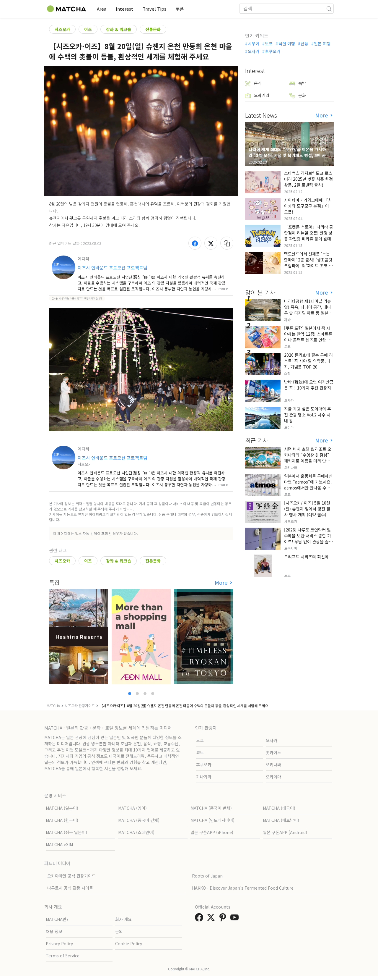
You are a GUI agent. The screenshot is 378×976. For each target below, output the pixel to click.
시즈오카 (62, 29)
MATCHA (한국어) (62, 820)
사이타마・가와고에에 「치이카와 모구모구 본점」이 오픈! (308, 206)
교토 (200, 752)
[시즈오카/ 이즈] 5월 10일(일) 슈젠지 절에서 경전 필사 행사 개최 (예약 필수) (307, 509)
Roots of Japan (207, 876)
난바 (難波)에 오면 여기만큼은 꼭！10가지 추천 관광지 (308, 385)
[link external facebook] (200, 918)
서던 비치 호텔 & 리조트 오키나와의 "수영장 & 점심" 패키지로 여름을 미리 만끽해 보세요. (309, 458)
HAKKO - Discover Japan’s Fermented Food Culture (243, 888)
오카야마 (273, 777)
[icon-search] (329, 8)
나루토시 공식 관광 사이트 (70, 888)
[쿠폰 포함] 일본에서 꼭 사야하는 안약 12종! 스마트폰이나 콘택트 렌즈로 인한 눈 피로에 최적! (308, 337)
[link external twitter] (212, 918)
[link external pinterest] (224, 918)
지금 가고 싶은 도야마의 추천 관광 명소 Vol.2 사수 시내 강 (307, 415)
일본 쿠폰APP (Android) (285, 832)
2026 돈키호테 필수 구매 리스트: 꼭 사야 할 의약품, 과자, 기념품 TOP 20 (308, 361)
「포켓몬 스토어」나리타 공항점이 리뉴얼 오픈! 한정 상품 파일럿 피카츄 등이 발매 (308, 233)
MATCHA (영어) (132, 808)
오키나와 (273, 764)
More (222, 582)
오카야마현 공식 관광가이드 (71, 876)
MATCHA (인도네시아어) (212, 820)
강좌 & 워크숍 (118, 29)
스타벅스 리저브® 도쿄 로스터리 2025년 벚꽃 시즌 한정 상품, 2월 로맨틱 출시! (308, 179)
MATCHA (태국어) (279, 808)
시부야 (253, 43)
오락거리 (257, 95)
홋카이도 (273, 752)
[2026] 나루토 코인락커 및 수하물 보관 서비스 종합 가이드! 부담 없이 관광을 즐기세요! (308, 538)
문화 (297, 95)
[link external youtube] (235, 918)
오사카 (253, 51)
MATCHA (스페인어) (136, 832)
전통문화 (153, 29)
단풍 (304, 43)
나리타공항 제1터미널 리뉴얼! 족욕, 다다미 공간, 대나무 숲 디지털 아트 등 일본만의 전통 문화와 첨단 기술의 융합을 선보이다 (308, 313)
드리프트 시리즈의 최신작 (306, 557)
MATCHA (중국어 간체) (138, 820)
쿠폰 (180, 9)
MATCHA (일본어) (62, 808)
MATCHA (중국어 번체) (211, 808)
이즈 (88, 29)
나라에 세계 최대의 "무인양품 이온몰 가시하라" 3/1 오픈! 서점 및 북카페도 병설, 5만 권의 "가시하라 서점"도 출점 (289, 155)
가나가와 (203, 777)
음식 (253, 83)
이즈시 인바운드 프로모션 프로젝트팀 (112, 267)
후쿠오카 (272, 51)
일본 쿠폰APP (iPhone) (211, 832)
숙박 (297, 83)
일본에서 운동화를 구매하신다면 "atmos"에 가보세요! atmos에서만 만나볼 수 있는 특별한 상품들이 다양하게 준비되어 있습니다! (309, 487)
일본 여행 (322, 43)
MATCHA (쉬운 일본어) (66, 832)
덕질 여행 (286, 43)
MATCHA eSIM (59, 844)
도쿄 (269, 43)
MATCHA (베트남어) (281, 820)
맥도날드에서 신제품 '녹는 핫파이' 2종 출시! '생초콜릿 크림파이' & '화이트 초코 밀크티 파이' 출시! (308, 262)
